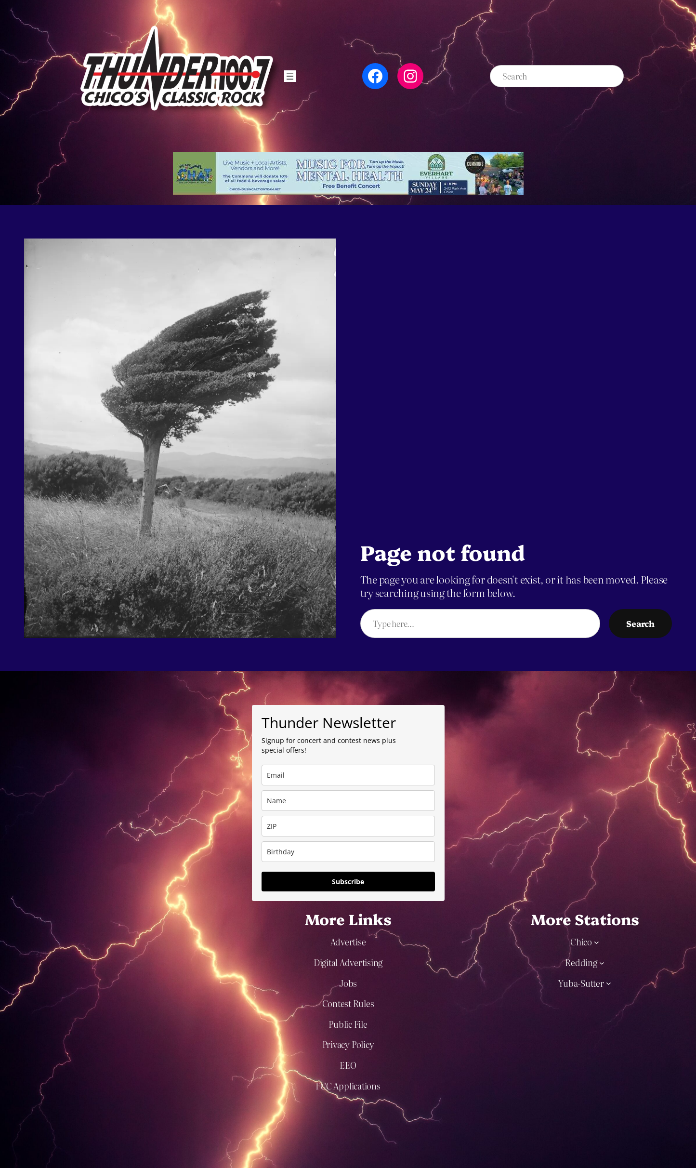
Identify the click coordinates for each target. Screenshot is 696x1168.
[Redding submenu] (601, 962)
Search (640, 623)
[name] (348, 800)
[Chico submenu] (596, 942)
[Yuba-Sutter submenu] (608, 983)
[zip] (348, 826)
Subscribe (348, 881)
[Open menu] (290, 76)
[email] (348, 775)
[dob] (348, 851)
